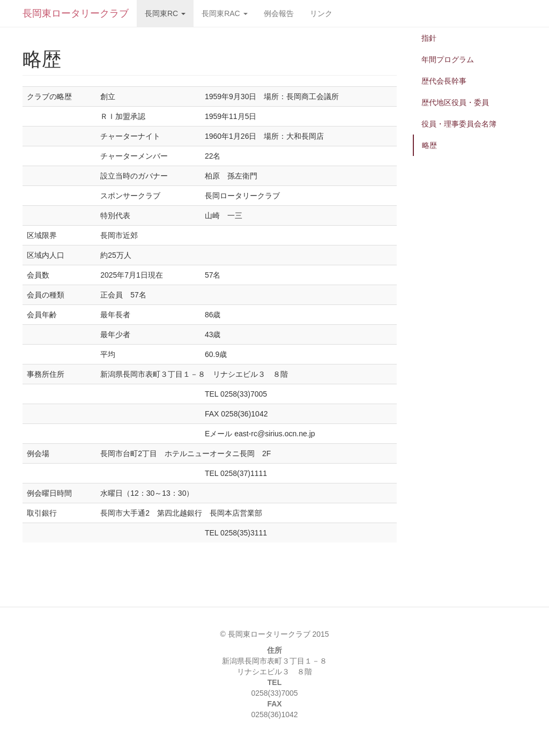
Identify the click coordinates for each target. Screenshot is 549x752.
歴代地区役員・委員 (455, 102)
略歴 (429, 145)
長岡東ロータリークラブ (76, 13)
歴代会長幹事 (443, 81)
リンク (321, 13)
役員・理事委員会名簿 (458, 124)
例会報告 (279, 13)
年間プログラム (447, 59)
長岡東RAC (224, 13)
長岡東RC (165, 13)
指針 (428, 38)
